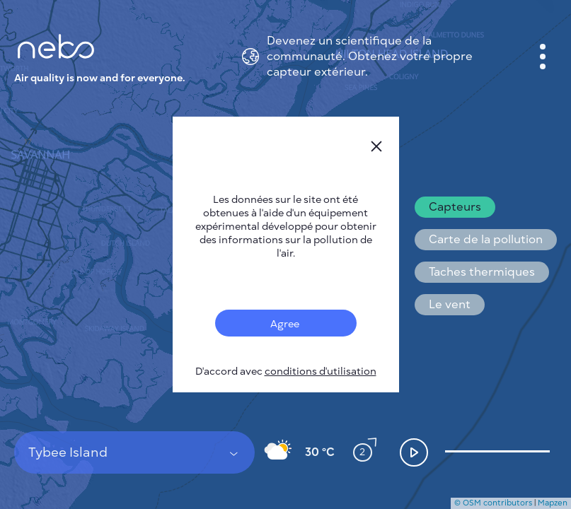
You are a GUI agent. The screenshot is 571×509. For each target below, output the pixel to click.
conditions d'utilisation (320, 371)
